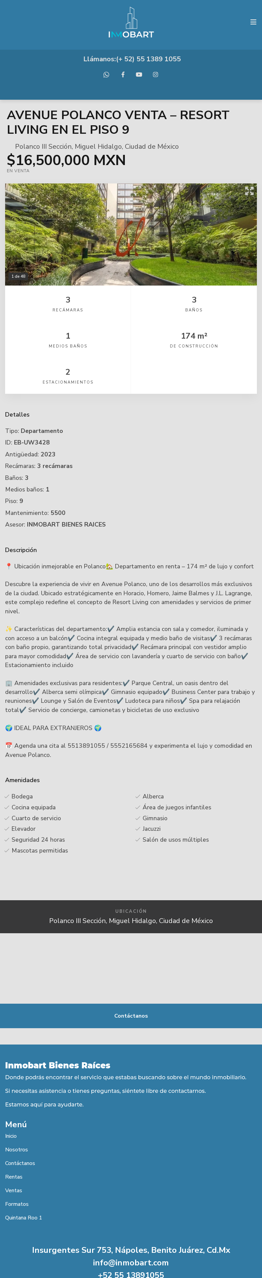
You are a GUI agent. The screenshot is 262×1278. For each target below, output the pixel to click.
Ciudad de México (152, 146)
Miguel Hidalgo (98, 146)
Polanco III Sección (43, 146)
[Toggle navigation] (253, 22)
